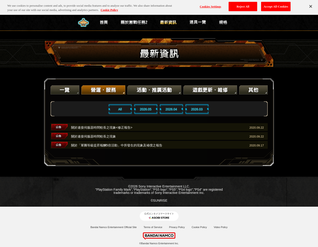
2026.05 (146, 109)
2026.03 (197, 109)
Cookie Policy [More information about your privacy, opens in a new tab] (109, 8)
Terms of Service (153, 227)
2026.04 (171, 109)
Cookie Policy (199, 227)
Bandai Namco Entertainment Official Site (114, 227)
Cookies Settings (210, 5)
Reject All (243, 5)
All (120, 109)
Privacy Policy (177, 227)
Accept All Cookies (276, 5)
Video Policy (220, 227)
